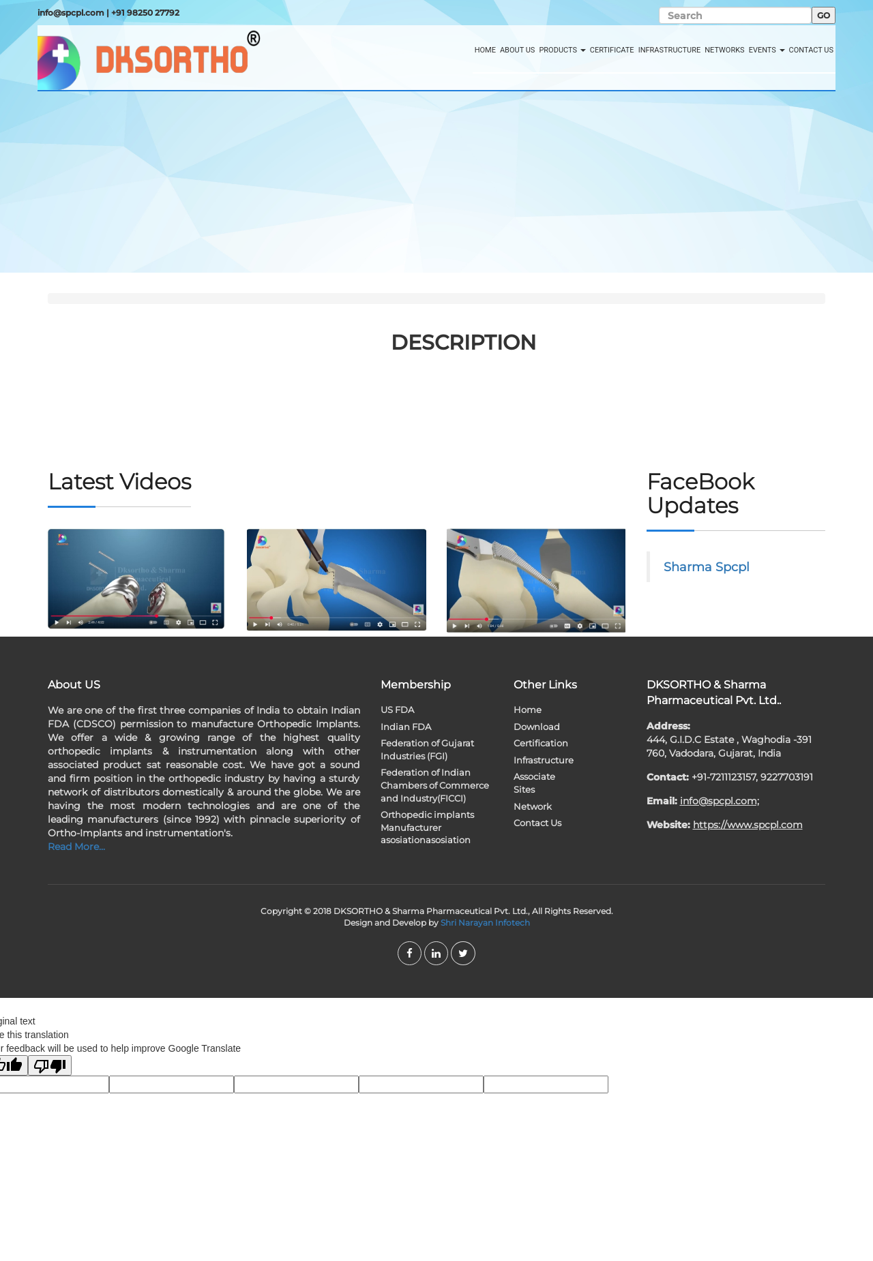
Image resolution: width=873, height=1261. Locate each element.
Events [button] (767, 50)
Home (485, 50)
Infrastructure (669, 50)
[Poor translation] (50, 1065)
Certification (541, 743)
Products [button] (562, 50)
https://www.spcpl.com (748, 825)
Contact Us (811, 50)
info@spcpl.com (71, 12)
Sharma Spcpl (707, 567)
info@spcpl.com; (719, 801)
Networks (724, 50)
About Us (517, 50)
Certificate (612, 50)
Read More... (76, 846)
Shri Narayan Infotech (485, 922)
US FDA (397, 709)
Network (533, 806)
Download (537, 726)
